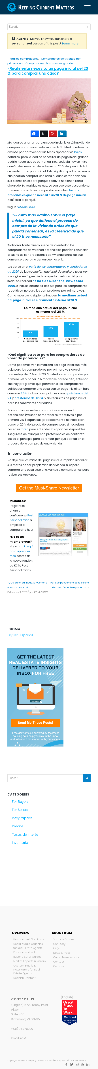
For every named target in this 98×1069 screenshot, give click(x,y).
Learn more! (70, 43)
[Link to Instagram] (77, 1064)
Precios (18, 826)
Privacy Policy (61, 1060)
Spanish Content (24, 978)
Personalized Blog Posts (28, 939)
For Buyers (20, 801)
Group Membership (66, 957)
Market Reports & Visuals (29, 961)
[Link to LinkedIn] (88, 1064)
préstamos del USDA (29, 398)
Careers (58, 966)
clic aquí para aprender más (21, 551)
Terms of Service (77, 1060)
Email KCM (18, 1038)
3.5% (24, 393)
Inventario (20, 842)
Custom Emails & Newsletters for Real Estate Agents (26, 969)
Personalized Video (25, 952)
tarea (24, 429)
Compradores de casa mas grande (49, 63)
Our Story (59, 944)
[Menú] (86, 7)
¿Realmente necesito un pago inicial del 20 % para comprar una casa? (47, 71)
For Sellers (20, 809)
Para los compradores (23, 59)
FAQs (56, 948)
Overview (20, 933)
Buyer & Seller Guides (27, 957)
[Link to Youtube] (82, 1064)
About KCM (62, 933)
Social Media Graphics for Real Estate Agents (28, 946)
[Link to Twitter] (71, 1064)
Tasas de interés (25, 834)
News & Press (62, 953)
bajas (78, 152)
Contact (58, 961)
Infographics (22, 818)
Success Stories (63, 939)
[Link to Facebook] (66, 1064)
